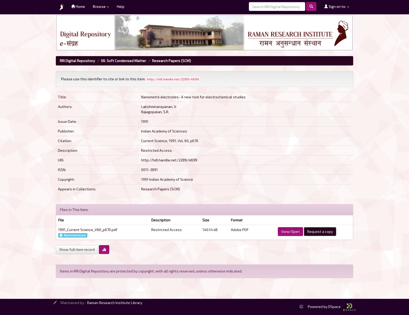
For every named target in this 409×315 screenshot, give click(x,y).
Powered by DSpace (332, 306)
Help (120, 6)
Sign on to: (336, 6)
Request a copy (320, 231)
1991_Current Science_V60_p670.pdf (87, 229)
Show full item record (77, 249)
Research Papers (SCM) (171, 60)
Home (78, 6)
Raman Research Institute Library (114, 302)
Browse (101, 6)
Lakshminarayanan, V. (159, 106)
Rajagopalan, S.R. (155, 112)
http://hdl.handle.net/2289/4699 (169, 160)
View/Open (290, 231)
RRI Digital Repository (77, 60)
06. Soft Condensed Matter (123, 60)
